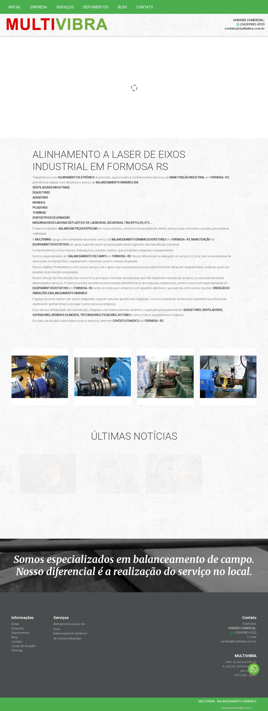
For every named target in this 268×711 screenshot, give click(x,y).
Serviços (65, 7)
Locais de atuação (23, 646)
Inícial (14, 7)
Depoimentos (95, 7)
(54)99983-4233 (250, 24)
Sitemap (17, 650)
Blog (122, 7)
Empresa (38, 7)
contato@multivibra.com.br (245, 28)
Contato (144, 7)
